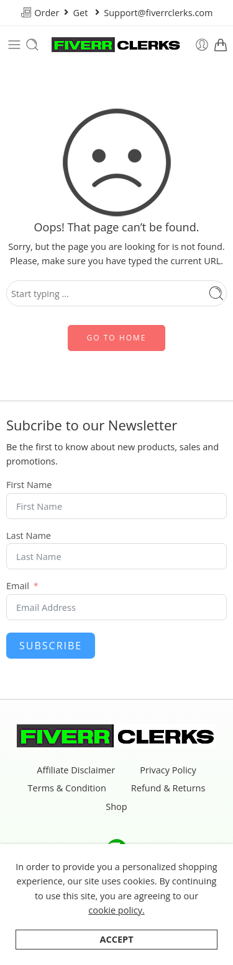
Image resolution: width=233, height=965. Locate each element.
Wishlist (199, 946)
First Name (29, 485)
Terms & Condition (67, 788)
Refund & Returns (168, 788)
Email (17, 586)
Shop (116, 807)
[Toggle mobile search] (32, 44)
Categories (85, 946)
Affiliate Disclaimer (76, 770)
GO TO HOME (117, 337)
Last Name (28, 536)
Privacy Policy (168, 770)
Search (144, 946)
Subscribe (50, 645)
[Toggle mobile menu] (14, 44)
